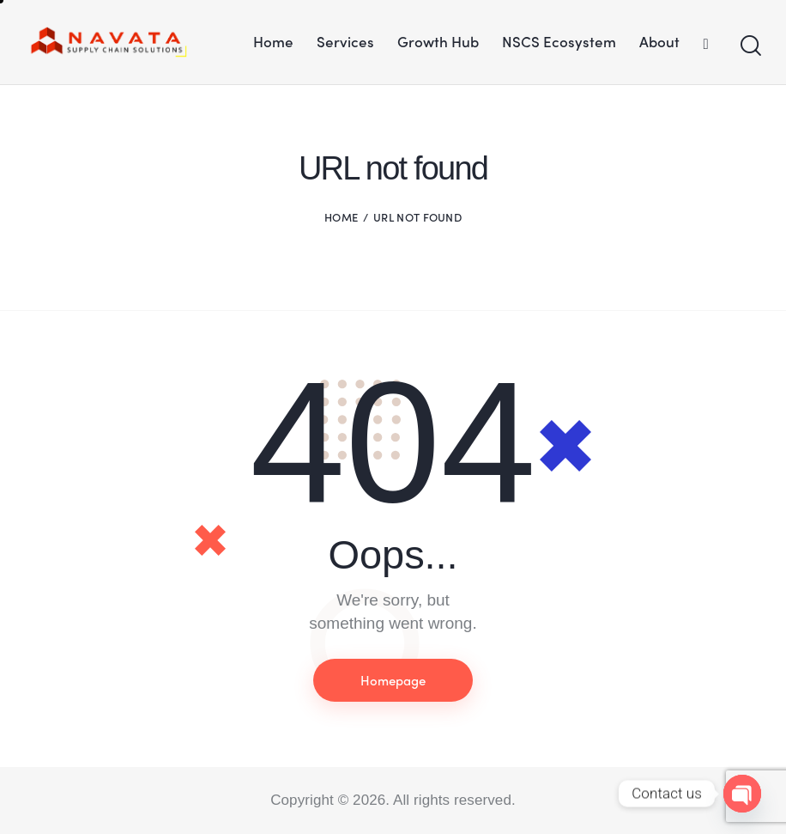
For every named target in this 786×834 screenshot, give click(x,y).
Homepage (393, 680)
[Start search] (749, 46)
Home (341, 217)
